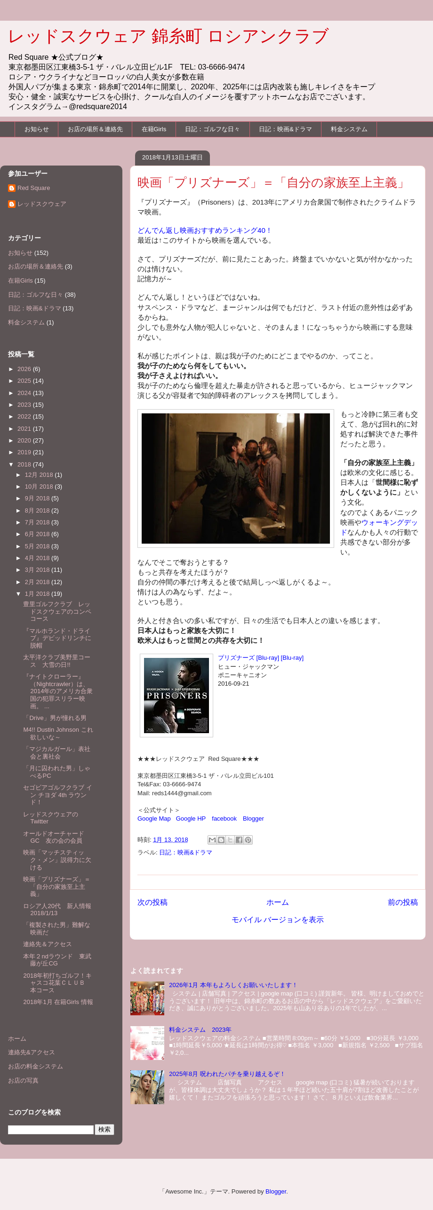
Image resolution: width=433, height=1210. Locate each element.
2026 (25, 368)
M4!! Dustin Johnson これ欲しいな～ (58, 733)
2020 (25, 440)
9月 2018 (38, 498)
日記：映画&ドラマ (285, 129)
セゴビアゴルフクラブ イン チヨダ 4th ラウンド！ (57, 795)
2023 (25, 404)
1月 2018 (38, 593)
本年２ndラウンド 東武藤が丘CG (57, 960)
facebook (224, 818)
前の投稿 (403, 902)
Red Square (33, 187)
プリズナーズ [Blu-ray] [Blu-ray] (261, 657)
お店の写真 (23, 1080)
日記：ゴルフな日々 (212, 129)
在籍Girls (154, 129)
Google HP (191, 818)
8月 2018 (38, 510)
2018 (25, 464)
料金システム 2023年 (200, 1029)
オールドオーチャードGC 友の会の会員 (53, 837)
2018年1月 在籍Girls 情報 (58, 1001)
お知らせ (36, 129)
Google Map (154, 818)
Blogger (253, 818)
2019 (25, 452)
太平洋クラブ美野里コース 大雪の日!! (56, 661)
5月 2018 (38, 546)
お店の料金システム (35, 1066)
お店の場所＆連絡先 (95, 129)
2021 (25, 428)
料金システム (349, 129)
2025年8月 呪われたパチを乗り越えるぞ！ (227, 1073)
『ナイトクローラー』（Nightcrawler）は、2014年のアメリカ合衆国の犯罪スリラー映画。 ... (58, 691)
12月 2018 (40, 474)
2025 (25, 380)
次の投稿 (152, 902)
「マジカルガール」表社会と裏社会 (56, 752)
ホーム (277, 902)
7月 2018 (38, 522)
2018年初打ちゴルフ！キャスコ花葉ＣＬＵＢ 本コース (57, 983)
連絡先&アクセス (31, 1052)
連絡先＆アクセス (47, 944)
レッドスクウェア (41, 203)
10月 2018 (40, 486)
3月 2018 (38, 569)
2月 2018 (38, 581)
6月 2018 (38, 534)
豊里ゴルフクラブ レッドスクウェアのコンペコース (57, 611)
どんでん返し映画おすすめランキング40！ (205, 230)
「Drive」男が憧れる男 (54, 717)
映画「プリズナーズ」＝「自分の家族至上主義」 (56, 886)
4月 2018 (38, 558)
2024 (25, 392)
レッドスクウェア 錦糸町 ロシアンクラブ (168, 36)
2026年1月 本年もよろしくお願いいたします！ (233, 985)
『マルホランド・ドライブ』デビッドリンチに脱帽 (57, 638)
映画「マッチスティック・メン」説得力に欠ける (57, 859)
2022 (25, 416)
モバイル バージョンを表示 (278, 920)
